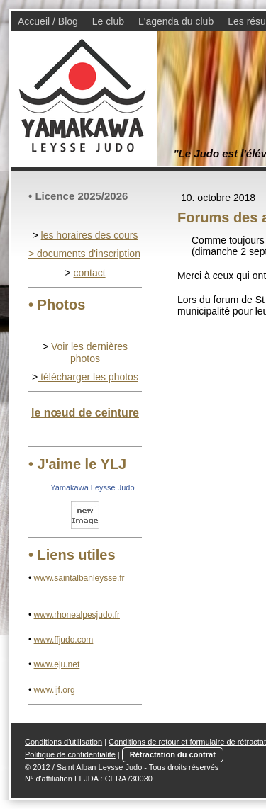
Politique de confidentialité (70, 754)
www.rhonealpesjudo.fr (77, 615)
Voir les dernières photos (89, 352)
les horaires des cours (89, 235)
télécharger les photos (88, 377)
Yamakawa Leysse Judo (92, 487)
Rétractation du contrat (173, 754)
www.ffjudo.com (64, 640)
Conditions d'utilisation (63, 741)
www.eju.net (57, 664)
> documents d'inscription (84, 253)
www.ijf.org (54, 690)
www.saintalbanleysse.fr (79, 578)
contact (89, 272)
